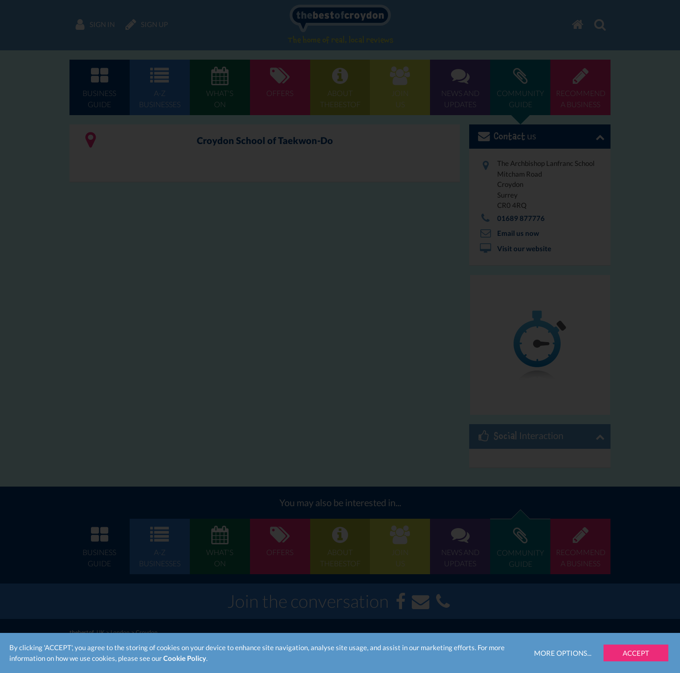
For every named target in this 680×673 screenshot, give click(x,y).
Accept (636, 653)
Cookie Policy (184, 658)
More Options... (562, 653)
